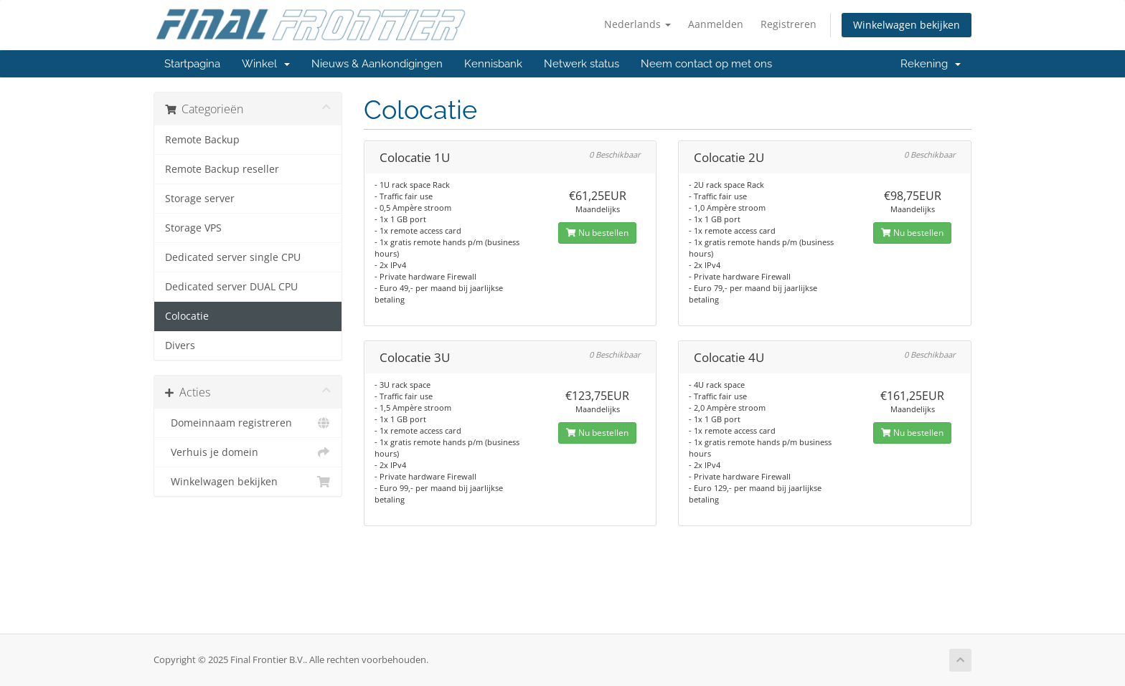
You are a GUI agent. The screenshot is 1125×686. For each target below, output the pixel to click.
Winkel (266, 63)
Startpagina (192, 63)
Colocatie (187, 316)
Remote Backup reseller (222, 169)
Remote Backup (202, 139)
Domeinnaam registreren (248, 423)
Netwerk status (581, 63)
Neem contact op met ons (706, 63)
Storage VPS (193, 227)
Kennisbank (493, 63)
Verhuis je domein (248, 452)
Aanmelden (715, 24)
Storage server (200, 198)
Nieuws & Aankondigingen (377, 63)
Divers (180, 345)
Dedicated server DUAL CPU (231, 286)
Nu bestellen (597, 233)
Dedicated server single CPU (233, 257)
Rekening (930, 63)
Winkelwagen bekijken (906, 25)
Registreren (788, 24)
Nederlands (637, 24)
